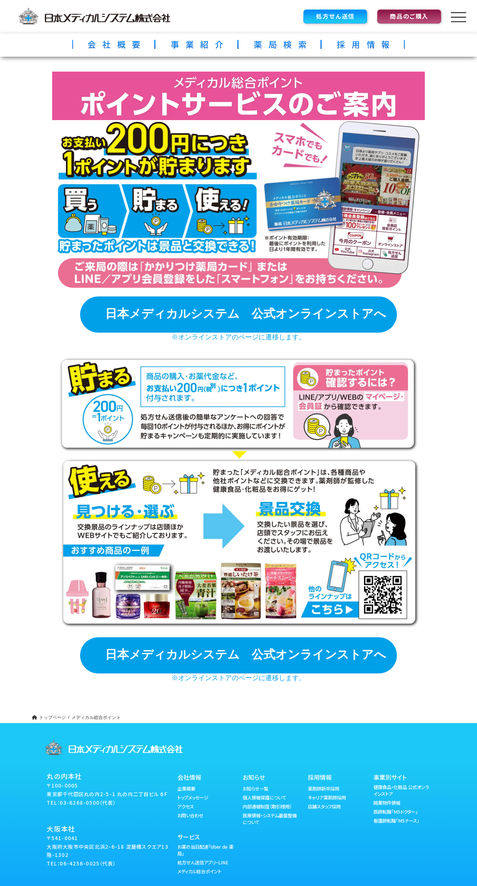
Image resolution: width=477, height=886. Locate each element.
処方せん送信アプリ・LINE (202, 862)
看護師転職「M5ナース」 (396, 820)
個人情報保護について (264, 797)
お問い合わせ (190, 815)
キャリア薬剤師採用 (327, 797)
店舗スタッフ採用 (324, 806)
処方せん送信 (335, 16)
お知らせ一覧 (255, 788)
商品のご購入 (409, 16)
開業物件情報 (386, 802)
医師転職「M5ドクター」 (395, 811)
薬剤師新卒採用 (323, 788)
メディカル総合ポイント (199, 871)
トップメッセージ (192, 797)
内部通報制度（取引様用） (267, 806)
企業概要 (186, 788)
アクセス (185, 806)
